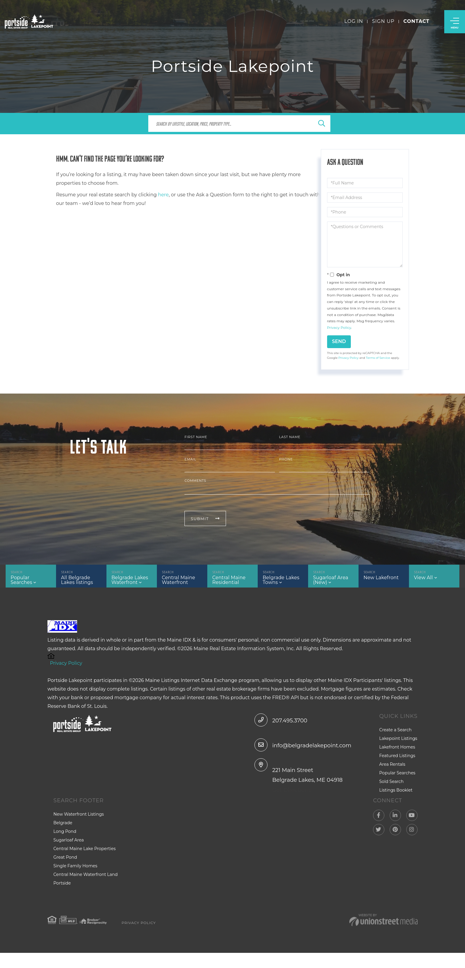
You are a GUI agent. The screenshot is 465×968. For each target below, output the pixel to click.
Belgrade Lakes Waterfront (128, 582)
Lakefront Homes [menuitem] (397, 753)
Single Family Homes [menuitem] (75, 880)
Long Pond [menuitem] (64, 846)
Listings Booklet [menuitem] (396, 796)
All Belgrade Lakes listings (81, 582)
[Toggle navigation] (454, 24)
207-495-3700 (291, 23)
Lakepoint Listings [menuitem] (398, 744)
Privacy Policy (339, 327)
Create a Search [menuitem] (395, 735)
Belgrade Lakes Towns (280, 582)
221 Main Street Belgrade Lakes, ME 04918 (306, 790)
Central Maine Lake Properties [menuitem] (84, 863)
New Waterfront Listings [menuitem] (78, 829)
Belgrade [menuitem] (62, 837)
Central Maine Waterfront (177, 582)
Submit (200, 518)
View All (423, 579)
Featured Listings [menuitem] (397, 761)
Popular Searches (29, 579)
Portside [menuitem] (62, 898)
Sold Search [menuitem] (391, 787)
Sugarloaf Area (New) (329, 582)
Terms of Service (378, 358)
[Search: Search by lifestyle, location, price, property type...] (233, 123)
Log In (353, 23)
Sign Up (383, 23)
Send (339, 341)
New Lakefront (379, 579)
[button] (321, 124)
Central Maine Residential (228, 582)
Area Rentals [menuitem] (392, 770)
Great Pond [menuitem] (65, 872)
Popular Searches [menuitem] (397, 778)
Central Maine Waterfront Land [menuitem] (85, 889)
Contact (416, 23)
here (163, 195)
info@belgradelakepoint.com (312, 750)
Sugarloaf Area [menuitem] (68, 855)
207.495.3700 (283, 725)
